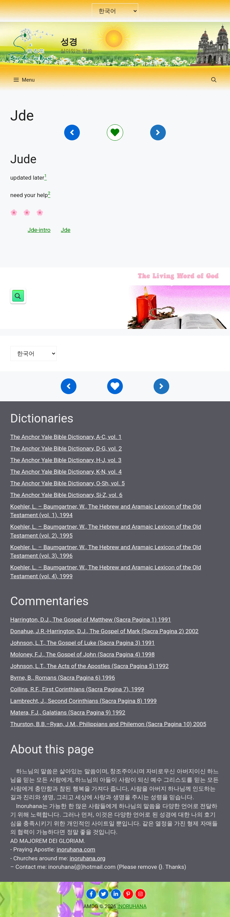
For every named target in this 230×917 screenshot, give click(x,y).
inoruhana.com (76, 849)
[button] (213, 80)
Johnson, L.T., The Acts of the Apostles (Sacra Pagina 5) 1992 (89, 666)
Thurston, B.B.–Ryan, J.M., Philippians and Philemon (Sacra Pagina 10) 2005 (108, 724)
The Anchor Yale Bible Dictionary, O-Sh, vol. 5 (67, 483)
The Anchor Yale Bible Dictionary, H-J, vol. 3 (65, 460)
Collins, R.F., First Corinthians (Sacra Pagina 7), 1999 (77, 689)
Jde (65, 229)
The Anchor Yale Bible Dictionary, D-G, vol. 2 (66, 448)
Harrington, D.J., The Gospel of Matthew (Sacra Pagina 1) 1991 (90, 619)
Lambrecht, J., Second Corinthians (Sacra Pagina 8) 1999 (83, 700)
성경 (68, 42)
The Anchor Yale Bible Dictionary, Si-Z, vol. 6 (66, 494)
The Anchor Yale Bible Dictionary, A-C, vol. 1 (65, 436)
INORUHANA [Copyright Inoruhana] (131, 906)
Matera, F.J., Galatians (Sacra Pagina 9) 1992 (67, 712)
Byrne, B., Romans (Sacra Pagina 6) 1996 (62, 677)
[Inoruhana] (72, 132)
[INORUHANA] (91, 894)
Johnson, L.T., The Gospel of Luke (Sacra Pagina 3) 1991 (82, 642)
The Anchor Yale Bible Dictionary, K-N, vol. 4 (66, 471)
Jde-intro (39, 229)
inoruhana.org (87, 858)
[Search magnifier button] (18, 296)
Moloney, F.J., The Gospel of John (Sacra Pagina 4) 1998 (82, 654)
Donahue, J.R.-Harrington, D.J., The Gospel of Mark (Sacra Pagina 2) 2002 (104, 631)
